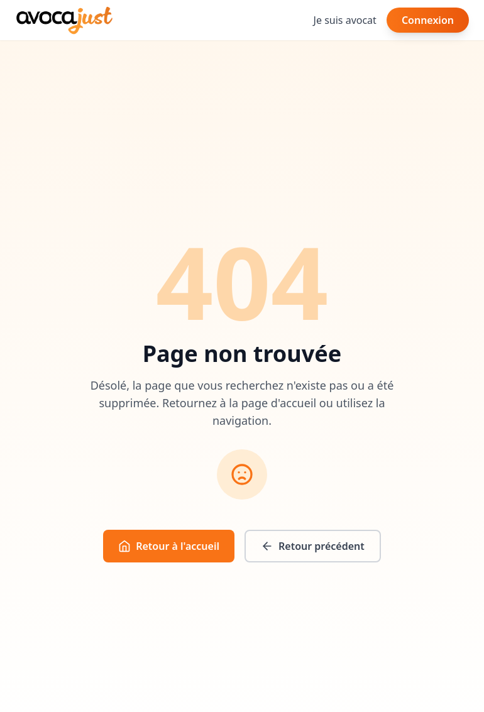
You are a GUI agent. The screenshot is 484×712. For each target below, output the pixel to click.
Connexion (428, 20)
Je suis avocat (345, 20)
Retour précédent (313, 546)
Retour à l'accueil (168, 546)
